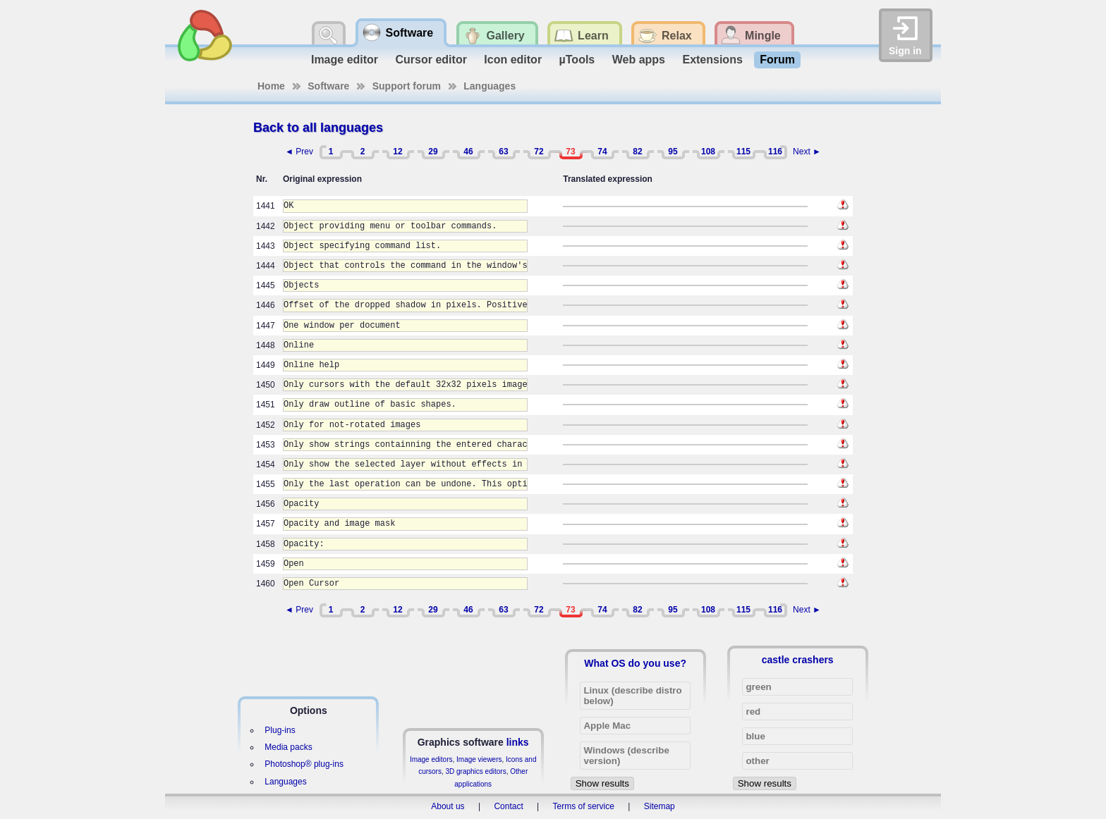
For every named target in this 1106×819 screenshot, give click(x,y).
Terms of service (583, 806)
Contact (508, 806)
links (517, 742)
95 (672, 151)
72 (538, 151)
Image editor (344, 60)
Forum (777, 60)
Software (328, 86)
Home (271, 86)
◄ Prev (299, 151)
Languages (489, 86)
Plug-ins (280, 730)
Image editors (431, 759)
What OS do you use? (635, 663)
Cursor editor (431, 60)
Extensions (712, 60)
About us (447, 806)
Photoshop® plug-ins (304, 764)
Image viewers (479, 759)
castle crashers (798, 659)
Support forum (406, 86)
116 (775, 151)
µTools (577, 60)
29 (432, 151)
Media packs (288, 747)
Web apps (638, 60)
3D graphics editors (475, 771)
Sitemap (659, 806)
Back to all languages (318, 128)
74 (602, 151)
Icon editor (513, 60)
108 (708, 151)
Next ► (807, 151)
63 (503, 151)
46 (468, 151)
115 (743, 151)
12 (397, 151)
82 (637, 151)
